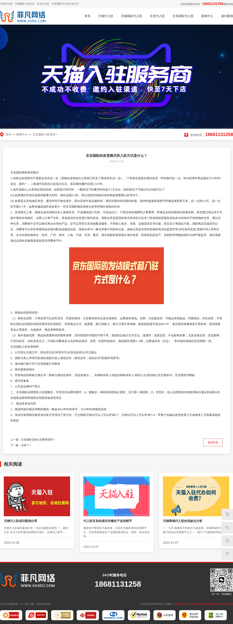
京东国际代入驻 (183, 16)
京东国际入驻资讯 (44, 134)
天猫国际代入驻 (131, 16)
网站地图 (205, 604)
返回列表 (213, 442)
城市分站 (228, 4)
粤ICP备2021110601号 (221, 604)
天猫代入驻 (105, 16)
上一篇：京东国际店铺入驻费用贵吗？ (33, 439)
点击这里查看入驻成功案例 (186, 604)
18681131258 (212, 4)
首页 (87, 16)
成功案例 (227, 16)
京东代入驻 (157, 16)
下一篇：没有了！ (21, 445)
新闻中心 (207, 16)
